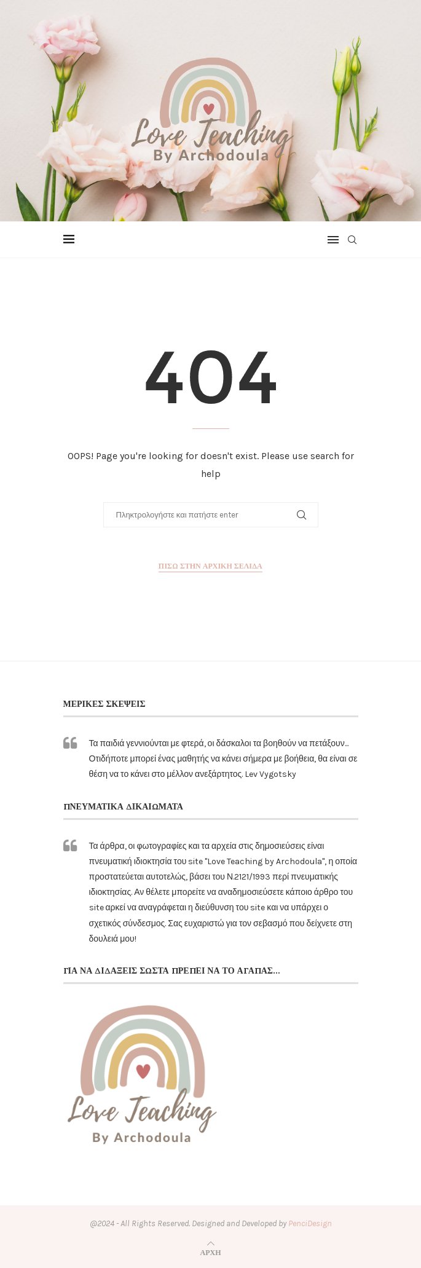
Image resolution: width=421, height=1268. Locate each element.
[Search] (352, 240)
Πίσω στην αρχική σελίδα (210, 565)
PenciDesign (310, 1223)
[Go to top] (210, 1252)
